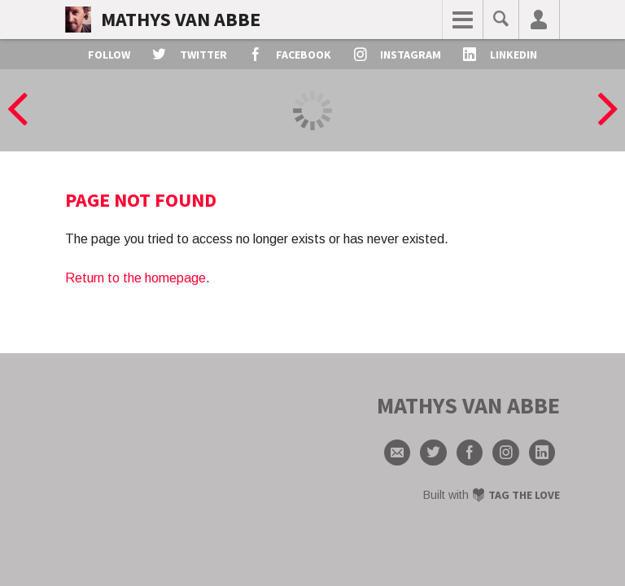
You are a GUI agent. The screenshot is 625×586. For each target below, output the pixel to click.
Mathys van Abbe (180, 19)
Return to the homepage (135, 278)
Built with (491, 494)
